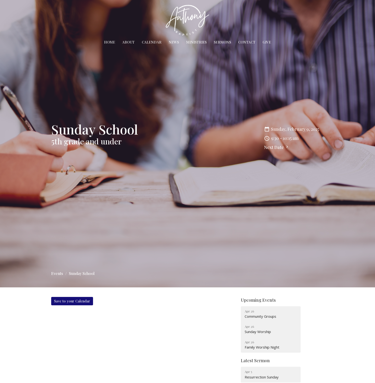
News (174, 42)
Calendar (151, 42)
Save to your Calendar (72, 301)
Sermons (222, 42)
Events (57, 273)
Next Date (276, 147)
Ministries (196, 42)
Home (109, 42)
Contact (246, 42)
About (128, 42)
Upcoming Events (258, 300)
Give (267, 42)
